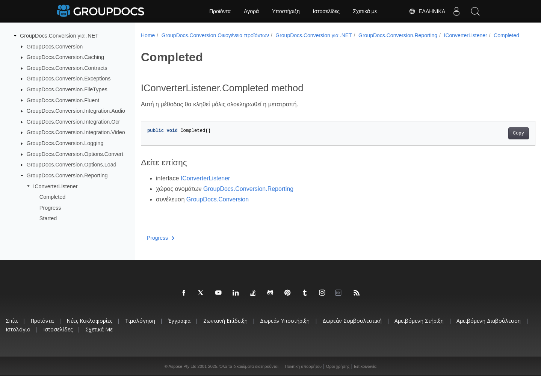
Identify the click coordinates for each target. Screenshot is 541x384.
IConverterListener (55, 186)
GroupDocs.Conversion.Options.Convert (75, 154)
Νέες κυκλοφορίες (89, 328)
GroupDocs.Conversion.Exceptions (69, 79)
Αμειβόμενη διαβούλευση (488, 328)
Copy (491, 141)
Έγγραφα (179, 328)
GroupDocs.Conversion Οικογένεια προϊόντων (215, 35)
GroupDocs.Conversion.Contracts (67, 68)
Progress (50, 208)
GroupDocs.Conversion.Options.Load (71, 165)
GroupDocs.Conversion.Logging (65, 143)
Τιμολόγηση (140, 328)
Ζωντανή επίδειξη (225, 328)
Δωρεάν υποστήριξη (285, 328)
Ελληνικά (427, 11)
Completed (52, 197)
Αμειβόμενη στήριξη (419, 328)
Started (48, 218)
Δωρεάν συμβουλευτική (352, 328)
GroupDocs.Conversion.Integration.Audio (76, 111)
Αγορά (251, 11)
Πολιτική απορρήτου (303, 374)
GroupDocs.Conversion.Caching (65, 57)
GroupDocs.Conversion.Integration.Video (76, 132)
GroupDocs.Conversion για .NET (59, 36)
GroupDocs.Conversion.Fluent (63, 100)
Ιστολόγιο (18, 337)
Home (148, 35)
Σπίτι (12, 328)
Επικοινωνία (365, 374)
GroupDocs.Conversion (55, 46)
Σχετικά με (365, 11)
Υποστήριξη (286, 11)
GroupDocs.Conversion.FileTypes (67, 89)
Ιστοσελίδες (326, 11)
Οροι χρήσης (338, 374)
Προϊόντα (220, 11)
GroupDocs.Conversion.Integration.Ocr (73, 122)
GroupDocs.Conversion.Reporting (67, 175)
